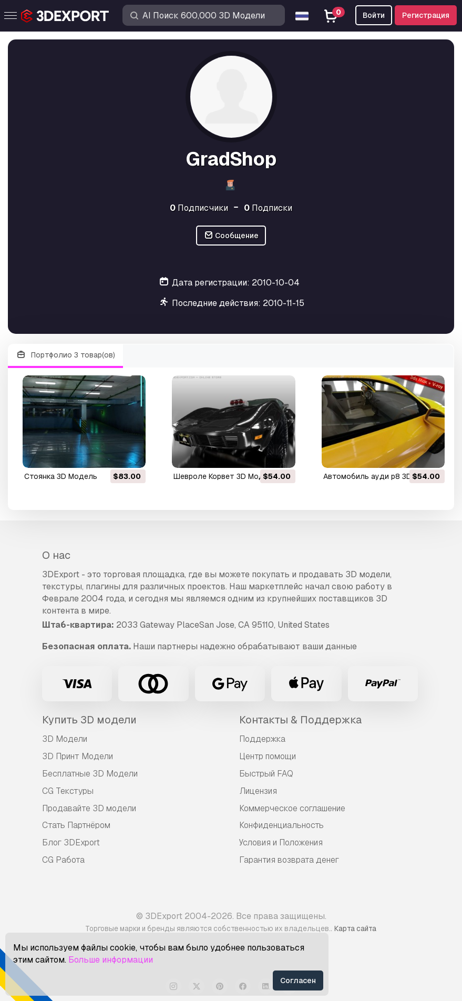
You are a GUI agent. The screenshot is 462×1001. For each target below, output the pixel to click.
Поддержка (262, 738)
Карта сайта (355, 928)
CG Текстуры (68, 790)
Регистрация (425, 15)
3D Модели (64, 738)
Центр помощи (267, 756)
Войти (374, 15)
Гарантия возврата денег (289, 859)
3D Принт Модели (77, 756)
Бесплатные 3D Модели (90, 773)
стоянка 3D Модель (60, 476)
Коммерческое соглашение (292, 808)
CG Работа (63, 859)
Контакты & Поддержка (300, 720)
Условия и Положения (281, 842)
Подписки (268, 207)
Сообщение (231, 236)
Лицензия (258, 790)
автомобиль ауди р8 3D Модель (383, 476)
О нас (56, 555)
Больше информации (110, 959)
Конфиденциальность (281, 825)
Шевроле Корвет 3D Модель (225, 476)
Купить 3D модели (89, 720)
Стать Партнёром (76, 825)
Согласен (298, 980)
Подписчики (199, 207)
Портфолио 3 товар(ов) (65, 355)
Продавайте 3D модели (89, 808)
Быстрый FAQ (266, 773)
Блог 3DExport (71, 842)
